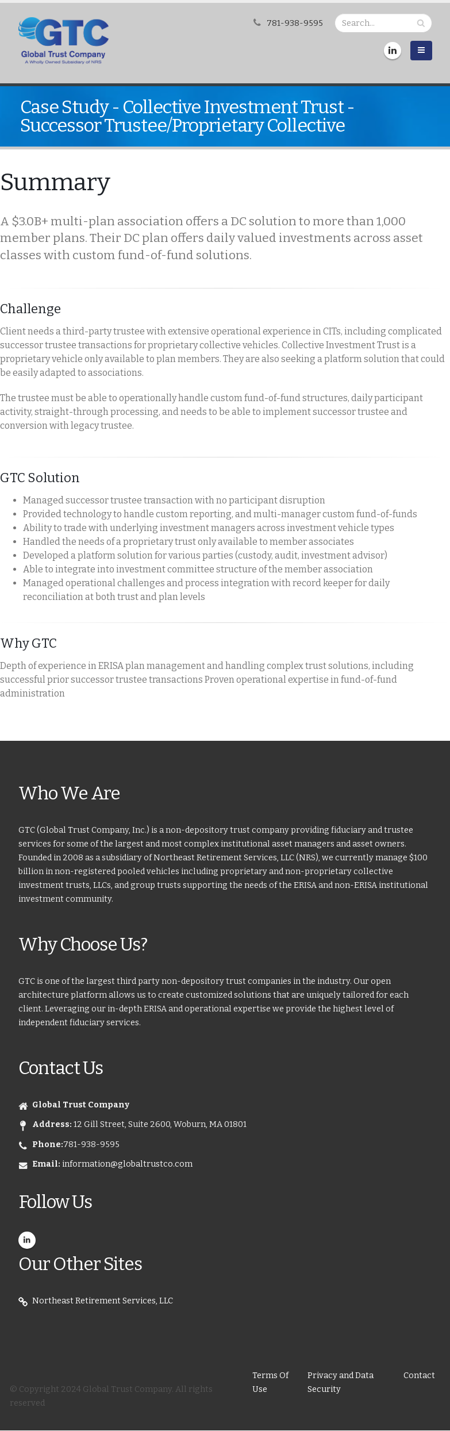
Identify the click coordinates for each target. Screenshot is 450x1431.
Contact (419, 1375)
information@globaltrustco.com (127, 1164)
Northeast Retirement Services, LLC (102, 1301)
